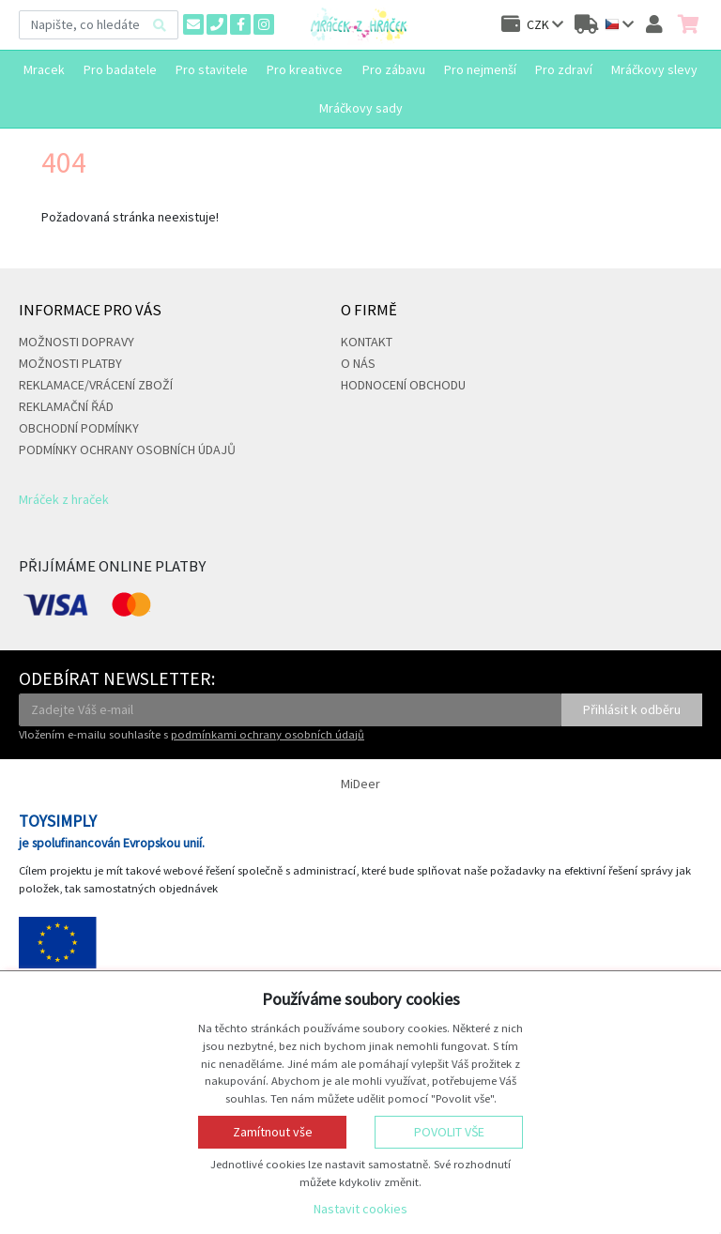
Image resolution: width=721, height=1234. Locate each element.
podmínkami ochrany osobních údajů (267, 734)
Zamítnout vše (273, 1131)
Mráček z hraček (64, 499)
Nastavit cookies (360, 1208)
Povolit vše (449, 1131)
